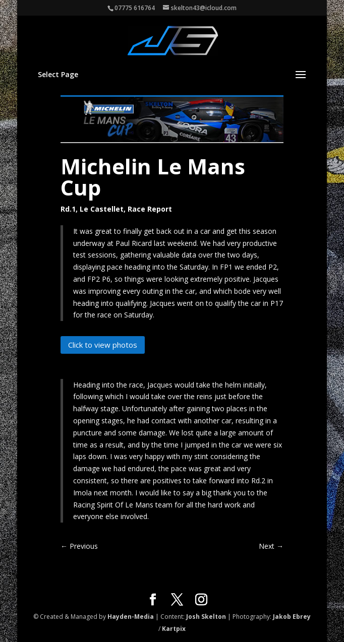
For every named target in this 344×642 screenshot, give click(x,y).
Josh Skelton (206, 616)
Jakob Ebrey (292, 616)
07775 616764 (134, 8)
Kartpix (174, 628)
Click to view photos (102, 345)
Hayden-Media (130, 616)
